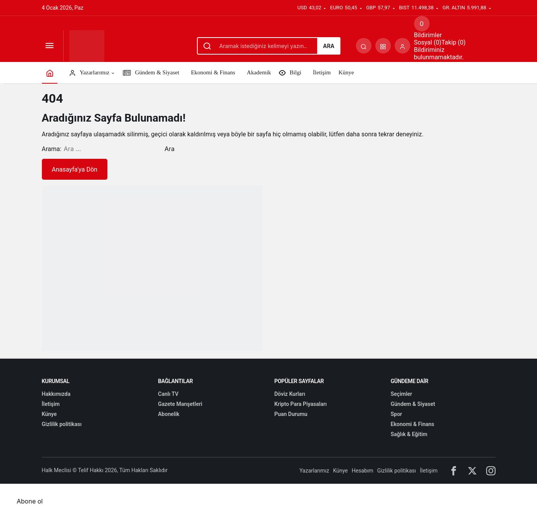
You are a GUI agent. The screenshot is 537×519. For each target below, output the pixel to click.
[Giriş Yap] (402, 45)
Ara (329, 46)
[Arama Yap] (363, 45)
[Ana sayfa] (50, 72)
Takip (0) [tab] (453, 42)
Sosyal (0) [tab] (428, 42)
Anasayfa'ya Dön (75, 169)
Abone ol (30, 501)
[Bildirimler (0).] (422, 23)
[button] (383, 45)
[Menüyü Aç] (49, 45)
